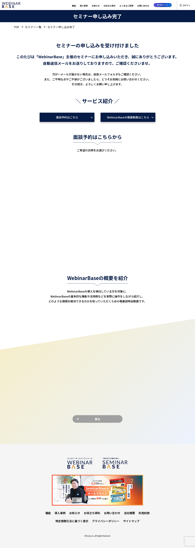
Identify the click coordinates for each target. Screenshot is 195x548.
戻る (97, 419)
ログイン (184, 5)
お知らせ (96, 5)
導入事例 (84, 5)
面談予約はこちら (67, 117)
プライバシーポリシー (105, 521)
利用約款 (144, 513)
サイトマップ (131, 521)
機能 (74, 5)
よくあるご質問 (126, 5)
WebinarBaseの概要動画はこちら (128, 117)
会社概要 (129, 513)
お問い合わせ (143, 5)
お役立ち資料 (109, 5)
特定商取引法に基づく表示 (71, 521)
